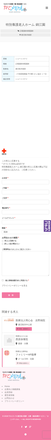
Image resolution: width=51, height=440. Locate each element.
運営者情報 (9, 395)
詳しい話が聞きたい (12, 244)
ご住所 (5, 198)
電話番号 (6, 208)
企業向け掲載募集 (12, 389)
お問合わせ (9, 398)
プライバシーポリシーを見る (14, 286)
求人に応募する (10, 241)
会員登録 (8, 392)
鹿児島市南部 (26, 35)
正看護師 (23, 31)
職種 (4, 228)
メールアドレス (8, 218)
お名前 (5, 178)
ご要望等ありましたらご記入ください (16, 249)
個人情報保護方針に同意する (17, 280)
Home (7, 386)
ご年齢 (5, 188)
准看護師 (29, 31)
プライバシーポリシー (14, 401)
